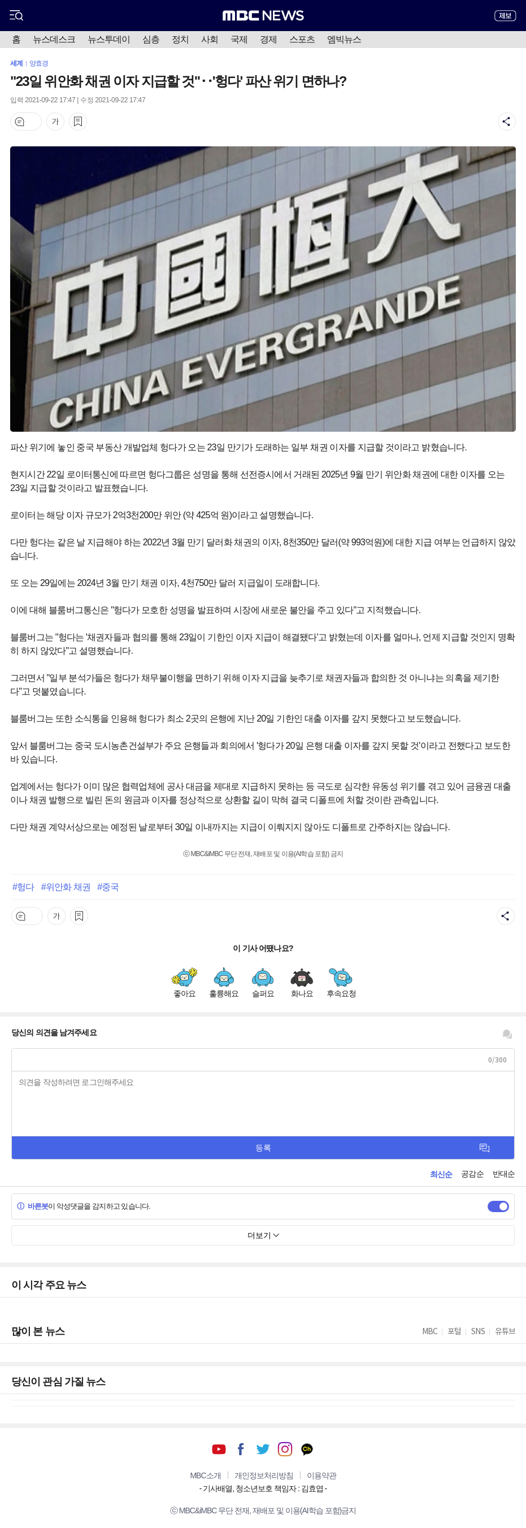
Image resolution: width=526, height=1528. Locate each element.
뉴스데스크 (54, 39)
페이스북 (241, 1449)
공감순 (472, 1173)
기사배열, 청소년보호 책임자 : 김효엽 (263, 1488)
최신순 (441, 1174)
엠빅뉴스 (344, 39)
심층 (150, 39)
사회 (209, 39)
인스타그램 (285, 1449)
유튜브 (219, 1449)
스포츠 (302, 39)
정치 (180, 39)
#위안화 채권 (65, 887)
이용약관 (321, 1475)
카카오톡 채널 (307, 1449)
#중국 (108, 887)
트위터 (263, 1449)
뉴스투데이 (109, 39)
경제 (268, 39)
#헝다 (23, 887)
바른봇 (32, 1206)
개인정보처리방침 (263, 1475)
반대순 (504, 1173)
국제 (239, 39)
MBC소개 (205, 1475)
